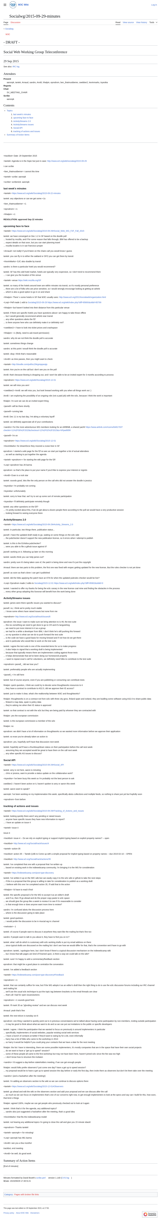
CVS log (65, 1178)
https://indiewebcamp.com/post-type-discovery (33, 873)
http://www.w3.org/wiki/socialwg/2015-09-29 (67, 161)
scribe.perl (41, 1178)
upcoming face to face (23, 118)
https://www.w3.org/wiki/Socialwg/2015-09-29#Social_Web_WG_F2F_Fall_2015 (48, 231)
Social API (18, 128)
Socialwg (9, 29)
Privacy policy (8, 1213)
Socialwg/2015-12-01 (44, 583)
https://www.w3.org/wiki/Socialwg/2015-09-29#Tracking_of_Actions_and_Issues (48, 811)
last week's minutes (22, 114)
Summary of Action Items (18, 135)
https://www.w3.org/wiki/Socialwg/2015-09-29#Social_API (38, 765)
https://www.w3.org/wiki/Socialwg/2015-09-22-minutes (36, 193)
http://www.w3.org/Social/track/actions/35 (32, 859)
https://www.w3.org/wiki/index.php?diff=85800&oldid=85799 (74, 302)
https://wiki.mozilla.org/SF (29, 280)
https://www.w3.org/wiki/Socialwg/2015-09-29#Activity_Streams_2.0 (42, 524)
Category (8, 1194)
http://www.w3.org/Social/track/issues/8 (32, 616)
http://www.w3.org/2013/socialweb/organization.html (82, 297)
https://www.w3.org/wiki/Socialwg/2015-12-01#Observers (37, 1086)
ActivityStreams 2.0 (22, 121)
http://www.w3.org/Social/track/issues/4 (31, 843)
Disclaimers (34, 1213)
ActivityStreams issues (23, 124)
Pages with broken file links (26, 1194)
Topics (10, 110)
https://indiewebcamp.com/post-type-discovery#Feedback (38, 975)
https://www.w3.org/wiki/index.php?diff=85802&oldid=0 (78, 583)
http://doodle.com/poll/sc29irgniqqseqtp (29, 364)
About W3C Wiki (22, 1213)
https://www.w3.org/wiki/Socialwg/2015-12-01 (35, 380)
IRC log (16, 66)
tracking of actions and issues (26, 131)
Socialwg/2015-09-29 (37, 302)
